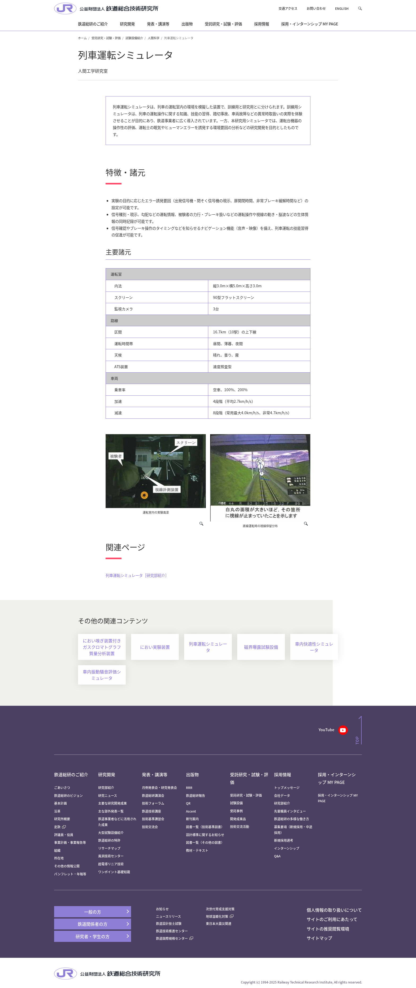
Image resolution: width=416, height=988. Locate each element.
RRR (189, 787)
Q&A (277, 856)
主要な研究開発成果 (112, 803)
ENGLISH (342, 8)
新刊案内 (192, 819)
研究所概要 (62, 819)
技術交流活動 (239, 826)
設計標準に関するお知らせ (205, 834)
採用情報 (282, 774)
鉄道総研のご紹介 (71, 774)
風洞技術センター (111, 856)
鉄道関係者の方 (92, 924)
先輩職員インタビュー (290, 811)
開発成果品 (238, 819)
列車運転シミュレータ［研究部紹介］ (137, 575)
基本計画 (62, 803)
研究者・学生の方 (93, 936)
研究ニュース (107, 795)
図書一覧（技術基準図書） (205, 826)
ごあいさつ (62, 787)
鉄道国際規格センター (174, 938)
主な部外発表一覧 (111, 811)
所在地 (59, 858)
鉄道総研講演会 (153, 795)
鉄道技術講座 (151, 811)
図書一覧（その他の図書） (205, 842)
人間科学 (153, 38)
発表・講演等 (154, 774)
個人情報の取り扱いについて (334, 910)
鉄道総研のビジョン (68, 795)
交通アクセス (288, 8)
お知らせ (162, 909)
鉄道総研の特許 (109, 840)
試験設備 (236, 803)
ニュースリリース (168, 916)
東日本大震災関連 (218, 923)
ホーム (82, 38)
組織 (57, 850)
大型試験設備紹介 (111, 832)
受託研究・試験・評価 (106, 38)
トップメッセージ (287, 787)
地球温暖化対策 (217, 916)
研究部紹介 (106, 787)
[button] (360, 8)
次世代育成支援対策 (220, 909)
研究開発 (106, 774)
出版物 (192, 774)
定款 (60, 826)
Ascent (191, 811)
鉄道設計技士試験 (168, 923)
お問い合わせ (316, 8)
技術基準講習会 (153, 819)
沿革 (57, 811)
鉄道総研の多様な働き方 (291, 819)
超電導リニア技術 (111, 864)
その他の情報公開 (67, 866)
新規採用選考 (283, 840)
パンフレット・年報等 (70, 874)
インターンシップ (286, 848)
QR (188, 803)
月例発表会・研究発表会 (159, 787)
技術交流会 (150, 826)
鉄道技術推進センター (172, 931)
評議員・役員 (63, 834)
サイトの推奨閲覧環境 (328, 928)
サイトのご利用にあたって (332, 919)
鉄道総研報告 (195, 795)
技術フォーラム (153, 803)
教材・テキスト (197, 850)
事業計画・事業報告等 (70, 842)
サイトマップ (319, 938)
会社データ (282, 795)
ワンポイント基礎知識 (114, 872)
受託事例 (236, 811)
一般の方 (92, 911)
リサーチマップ (109, 848)
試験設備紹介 (134, 38)
